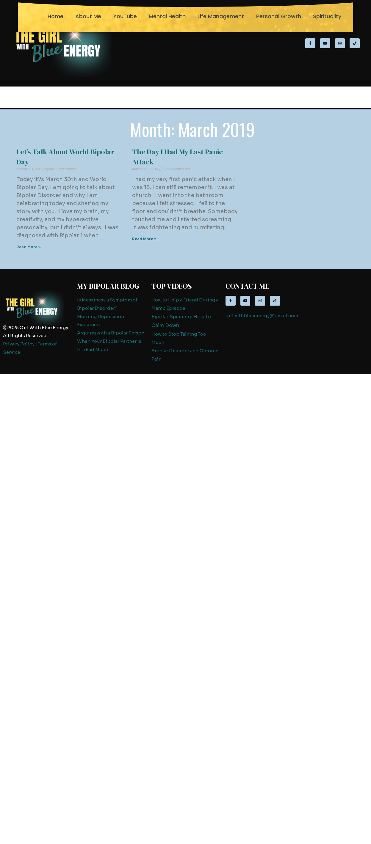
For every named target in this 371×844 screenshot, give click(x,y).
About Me (88, 16)
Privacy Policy (19, 344)
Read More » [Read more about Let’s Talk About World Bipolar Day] (28, 247)
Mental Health (167, 16)
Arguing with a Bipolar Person (110, 333)
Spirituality (327, 16)
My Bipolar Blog (108, 286)
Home (55, 16)
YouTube (125, 16)
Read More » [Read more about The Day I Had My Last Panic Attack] (144, 239)
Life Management (221, 16)
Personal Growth (278, 16)
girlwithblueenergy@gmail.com (262, 315)
